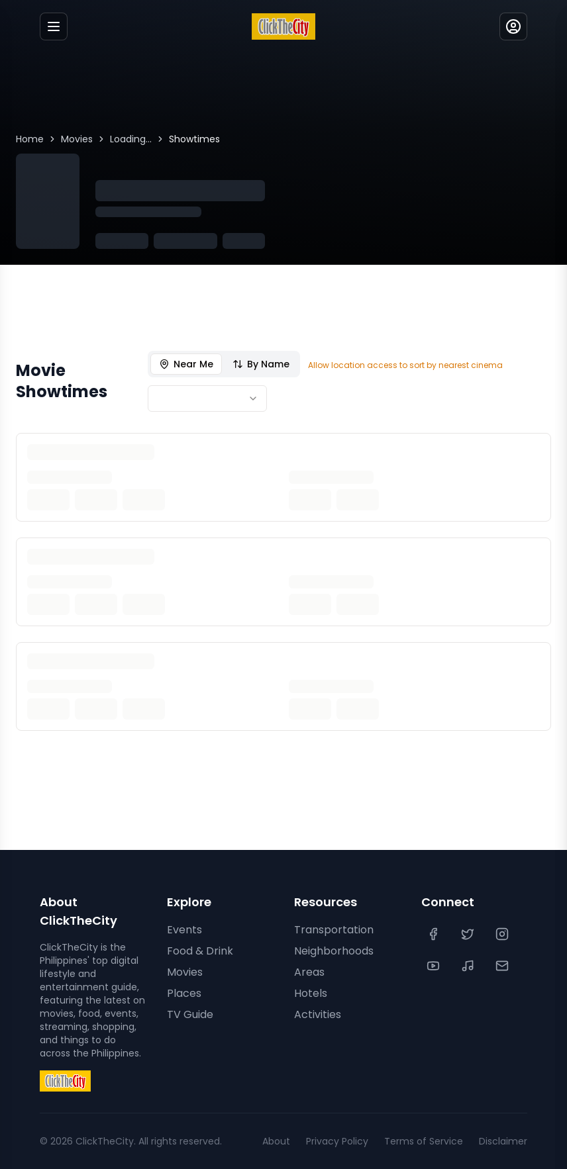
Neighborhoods (334, 951)
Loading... (131, 139)
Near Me (186, 364)
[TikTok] (469, 966)
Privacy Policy (337, 1141)
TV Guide (190, 1014)
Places (184, 993)
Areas (309, 972)
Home (30, 139)
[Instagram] (503, 934)
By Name (260, 364)
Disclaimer (503, 1141)
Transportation (334, 929)
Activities (317, 1014)
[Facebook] (434, 934)
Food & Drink (200, 951)
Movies (77, 139)
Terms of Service (423, 1141)
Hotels (310, 993)
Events (184, 929)
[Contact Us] (503, 966)
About (276, 1141)
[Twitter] (469, 934)
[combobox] (207, 398)
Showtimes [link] (194, 139)
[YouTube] (434, 966)
